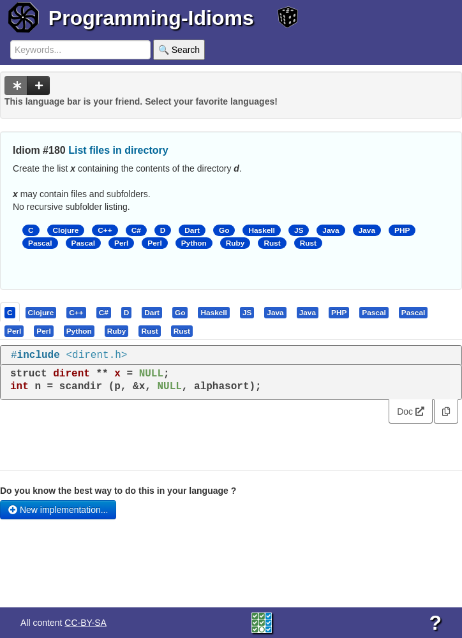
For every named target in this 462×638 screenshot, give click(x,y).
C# (136, 230)
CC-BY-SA (85, 623)
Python (194, 243)
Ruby (235, 243)
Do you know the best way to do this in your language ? (118, 491)
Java (330, 230)
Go (224, 230)
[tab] (10, 312)
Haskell (261, 230)
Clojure (66, 230)
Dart (192, 230)
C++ (105, 230)
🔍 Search (179, 50)
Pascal (40, 243)
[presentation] (10, 312)
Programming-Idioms (151, 17)
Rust (272, 243)
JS (298, 230)
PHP (402, 230)
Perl (121, 243)
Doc (410, 411)
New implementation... (58, 510)
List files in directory (118, 150)
